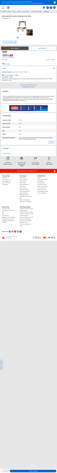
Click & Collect (23, 177)
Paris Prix (11, 75)
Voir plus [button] (51, 142)
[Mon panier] (54, 7)
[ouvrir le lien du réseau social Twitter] (18, 232)
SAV (3, 213)
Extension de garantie (24, 184)
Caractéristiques (6, 115)
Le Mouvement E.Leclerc (42, 179)
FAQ (3, 212)
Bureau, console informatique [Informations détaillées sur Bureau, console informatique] (37, 11)
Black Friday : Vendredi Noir (26, 201)
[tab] (18, 37)
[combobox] (28, 7)
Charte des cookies (24, 215)
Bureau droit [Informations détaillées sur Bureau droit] (46, 11)
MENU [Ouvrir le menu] (3, 7)
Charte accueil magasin (25, 199)
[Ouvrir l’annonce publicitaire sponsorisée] (28, 108)
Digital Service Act (23, 222)
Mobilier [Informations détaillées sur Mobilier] (19, 11)
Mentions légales (23, 210)
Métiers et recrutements (42, 186)
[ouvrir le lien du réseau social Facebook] (10, 232)
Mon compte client (6, 208)
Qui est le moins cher (41, 189)
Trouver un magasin (41, 193)
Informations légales (25, 207)
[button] (9, 42)
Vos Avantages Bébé (6, 181)
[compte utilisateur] (51, 7)
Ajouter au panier (33, 471)
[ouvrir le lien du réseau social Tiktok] (15, 232)
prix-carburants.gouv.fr (38, 3)
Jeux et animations (6, 182)
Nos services (23, 176)
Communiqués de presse (42, 191)
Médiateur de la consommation (8, 217)
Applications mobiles (24, 189)
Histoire (39, 177)
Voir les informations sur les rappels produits (27, 170)
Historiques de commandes (8, 210)
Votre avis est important (25, 191)
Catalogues (4, 177)
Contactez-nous (5, 215)
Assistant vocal (23, 187)
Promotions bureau (6, 153)
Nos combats (40, 181)
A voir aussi (5, 148)
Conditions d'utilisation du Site (26, 212)
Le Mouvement (41, 176)
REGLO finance (23, 181)
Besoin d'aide (5, 207)
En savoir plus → (9, 238)
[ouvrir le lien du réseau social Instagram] (12, 232)
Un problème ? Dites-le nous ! (8, 219)
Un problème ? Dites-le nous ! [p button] (28, 86)
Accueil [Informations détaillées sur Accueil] (9, 11)
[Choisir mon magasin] (47, 7)
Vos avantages (6, 176)
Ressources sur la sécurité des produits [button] (28, 84)
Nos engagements (41, 182)
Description (5, 91)
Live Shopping (5, 184)
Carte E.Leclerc (5, 179)
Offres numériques (24, 193)
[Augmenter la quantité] (8, 471)
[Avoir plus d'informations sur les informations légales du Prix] (6, 53)
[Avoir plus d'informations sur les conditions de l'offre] (50, 59)
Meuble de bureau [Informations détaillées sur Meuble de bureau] (26, 11)
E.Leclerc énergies (23, 179)
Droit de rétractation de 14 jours (26, 217)
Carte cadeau (22, 186)
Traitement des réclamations (26, 220)
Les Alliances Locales (41, 184)
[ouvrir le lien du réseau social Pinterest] (21, 232)
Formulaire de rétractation (25, 219)
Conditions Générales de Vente (26, 208)
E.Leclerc (24, 194)
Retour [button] (4, 11)
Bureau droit (5, 18)
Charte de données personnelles (26, 213)
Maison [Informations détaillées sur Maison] (14, 11)
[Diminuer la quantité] (2, 471)
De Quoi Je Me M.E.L (41, 187)
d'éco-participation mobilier (10, 57)
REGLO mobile (23, 182)
